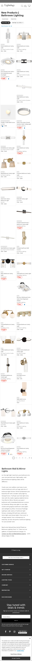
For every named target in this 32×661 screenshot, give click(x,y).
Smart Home (5, 19)
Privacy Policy (5, 626)
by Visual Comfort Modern (23, 100)
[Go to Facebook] (6, 632)
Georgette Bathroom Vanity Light (6, 376)
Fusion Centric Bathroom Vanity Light (23, 351)
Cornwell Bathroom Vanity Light (7, 325)
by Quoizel (3, 277)
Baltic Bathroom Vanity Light (7, 274)
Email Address (6, 617)
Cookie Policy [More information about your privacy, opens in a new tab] (20, 651)
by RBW (3, 124)
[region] (16, 648)
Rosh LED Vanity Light (22, 199)
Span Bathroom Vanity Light (8, 248)
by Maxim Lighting (21, 50)
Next (31, 458)
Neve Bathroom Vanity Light (23, 424)
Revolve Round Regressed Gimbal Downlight (7, 449)
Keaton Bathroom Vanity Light (7, 47)
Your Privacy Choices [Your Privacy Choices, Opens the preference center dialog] (16, 654)
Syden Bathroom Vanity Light (23, 72)
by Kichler (19, 201)
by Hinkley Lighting (21, 151)
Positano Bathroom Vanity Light (23, 174)
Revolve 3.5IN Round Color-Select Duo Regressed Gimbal (24, 299)
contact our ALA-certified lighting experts (14, 534)
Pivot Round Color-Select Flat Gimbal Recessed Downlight (7, 73)
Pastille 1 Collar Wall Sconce (8, 123)
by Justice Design (21, 353)
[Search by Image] (25, 6)
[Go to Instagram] (14, 632)
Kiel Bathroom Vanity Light (8, 148)
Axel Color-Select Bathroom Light (5, 200)
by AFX (3, 202)
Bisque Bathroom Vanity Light (23, 47)
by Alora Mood (21, 401)
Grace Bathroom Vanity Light (23, 149)
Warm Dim (13, 19)
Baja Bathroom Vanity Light (8, 173)
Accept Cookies (16, 658)
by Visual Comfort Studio (7, 50)
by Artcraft (19, 177)
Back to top (16, 550)
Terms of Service (15, 626)
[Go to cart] (29, 5)
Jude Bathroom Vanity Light (24, 274)
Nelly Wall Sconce (21, 399)
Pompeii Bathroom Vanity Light (23, 325)
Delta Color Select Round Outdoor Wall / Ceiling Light (24, 123)
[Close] (30, 638)
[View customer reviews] (22, 632)
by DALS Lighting (5, 77)
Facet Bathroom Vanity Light (23, 449)
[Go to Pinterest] (10, 632)
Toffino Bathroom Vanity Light (7, 351)
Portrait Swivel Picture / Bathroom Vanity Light (23, 223)
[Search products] (22, 6)
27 (29, 458)
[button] (2, 6)
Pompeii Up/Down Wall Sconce (23, 249)
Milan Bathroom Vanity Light (23, 98)
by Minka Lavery (5, 328)
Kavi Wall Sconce (21, 375)
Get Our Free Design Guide (16, 558)
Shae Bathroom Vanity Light (8, 423)
